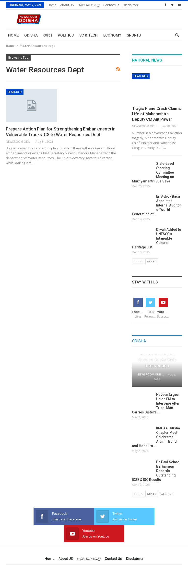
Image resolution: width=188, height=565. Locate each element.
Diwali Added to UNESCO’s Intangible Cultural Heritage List (156, 238)
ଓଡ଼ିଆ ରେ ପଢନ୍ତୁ (89, 5)
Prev (138, 261)
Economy (112, 35)
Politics (66, 35)
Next (151, 261)
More (108, 5)
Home (52, 5)
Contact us (113, 541)
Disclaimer (135, 541)
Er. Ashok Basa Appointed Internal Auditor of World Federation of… (156, 205)
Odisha (31, 35)
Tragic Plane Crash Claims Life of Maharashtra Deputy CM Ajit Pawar (156, 114)
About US (67, 5)
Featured (15, 92)
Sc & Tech (88, 35)
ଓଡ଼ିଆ (47, 35)
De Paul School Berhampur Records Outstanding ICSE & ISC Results (156, 471)
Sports (134, 35)
